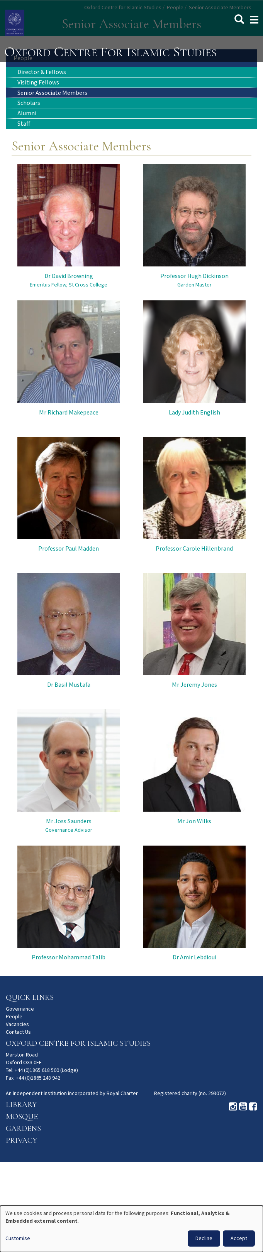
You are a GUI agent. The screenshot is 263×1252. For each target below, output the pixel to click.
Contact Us (18, 1032)
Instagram (233, 1106)
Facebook (253, 1106)
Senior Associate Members (52, 93)
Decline (203, 1238)
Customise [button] (17, 1238)
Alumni (26, 114)
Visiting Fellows (38, 83)
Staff (23, 124)
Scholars (28, 103)
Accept (239, 1238)
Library (21, 1104)
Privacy (21, 1140)
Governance (20, 1009)
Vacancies (17, 1024)
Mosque (22, 1116)
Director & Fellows (41, 72)
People (14, 1016)
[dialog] (131, 1229)
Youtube (243, 1106)
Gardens (23, 1128)
